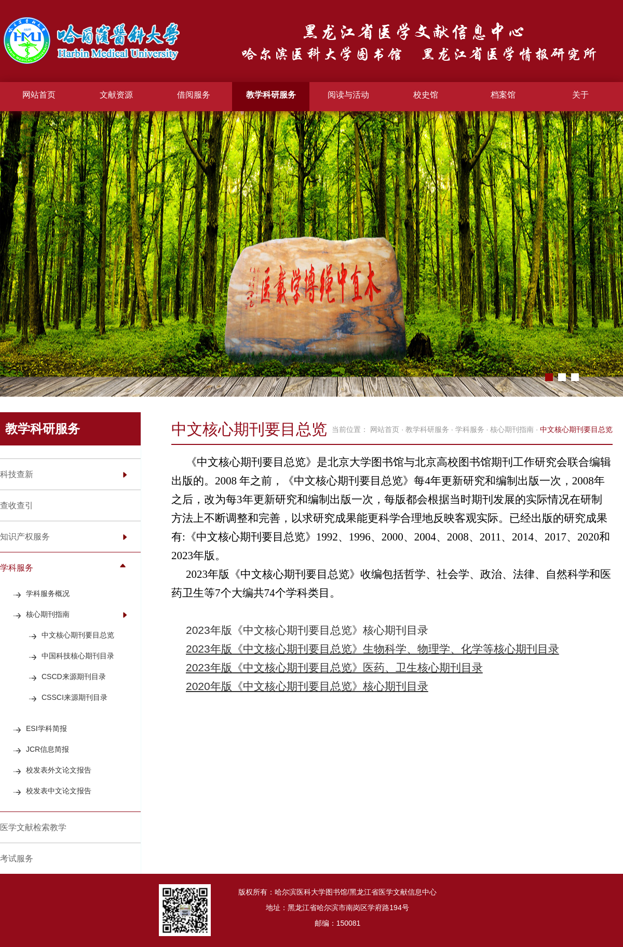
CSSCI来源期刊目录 (74, 697)
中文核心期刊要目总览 (78, 635)
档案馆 (503, 94)
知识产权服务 (25, 536)
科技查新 (16, 474)
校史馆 (425, 94)
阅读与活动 (348, 94)
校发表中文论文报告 (58, 791)
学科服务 (16, 567)
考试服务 (16, 858)
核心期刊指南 (48, 614)
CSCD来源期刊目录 (74, 676)
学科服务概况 (48, 593)
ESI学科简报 (46, 728)
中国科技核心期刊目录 (78, 656)
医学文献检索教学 (33, 827)
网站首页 (39, 94)
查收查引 (16, 505)
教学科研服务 (271, 94)
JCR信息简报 (47, 749)
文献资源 (116, 94)
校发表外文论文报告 (58, 770)
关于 (580, 94)
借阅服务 (193, 94)
